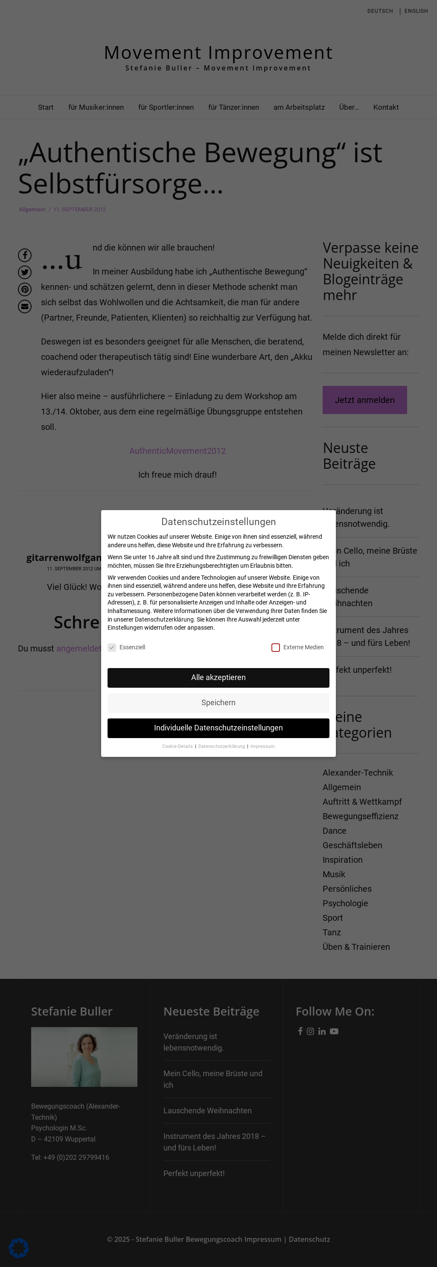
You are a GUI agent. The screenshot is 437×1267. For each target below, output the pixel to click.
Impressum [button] (263, 746)
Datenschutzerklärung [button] (222, 746)
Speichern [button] (218, 702)
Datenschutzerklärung (164, 619)
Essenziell (126, 647)
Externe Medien (297, 647)
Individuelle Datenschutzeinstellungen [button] (218, 727)
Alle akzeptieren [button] (218, 677)
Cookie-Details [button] (178, 746)
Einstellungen (125, 627)
